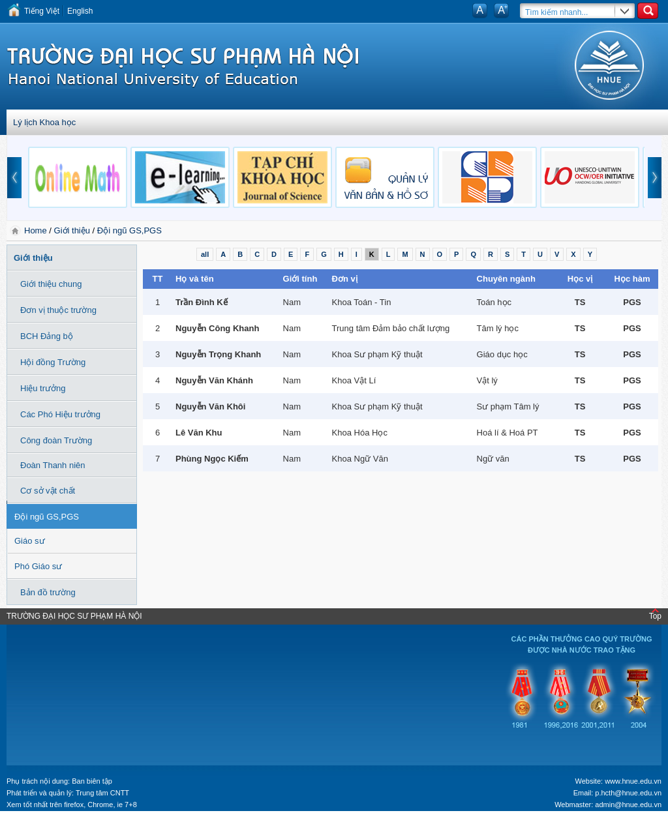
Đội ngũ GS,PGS (129, 230)
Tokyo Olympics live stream (47, 823)
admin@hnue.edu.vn (628, 804)
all (205, 254)
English (80, 11)
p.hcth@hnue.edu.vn (628, 793)
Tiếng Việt (41, 11)
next (655, 177)
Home (36, 230)
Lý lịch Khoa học (44, 122)
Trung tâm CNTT (102, 793)
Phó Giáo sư (38, 566)
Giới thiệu (72, 230)
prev (14, 177)
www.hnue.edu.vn (633, 781)
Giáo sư (29, 541)
